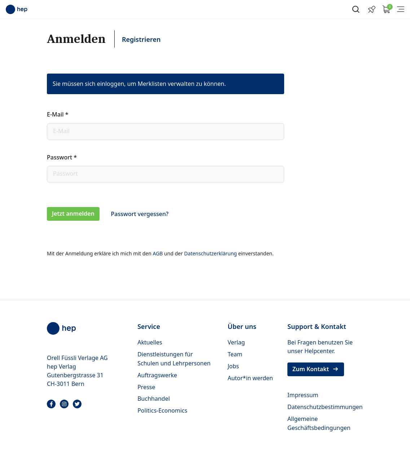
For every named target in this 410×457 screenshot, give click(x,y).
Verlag (236, 342)
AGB (158, 253)
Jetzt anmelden (73, 213)
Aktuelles (149, 342)
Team (235, 354)
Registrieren (141, 39)
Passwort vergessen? (139, 214)
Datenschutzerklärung (211, 253)
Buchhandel (153, 399)
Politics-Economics (162, 410)
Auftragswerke (157, 375)
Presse (146, 387)
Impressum (302, 395)
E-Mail (57, 114)
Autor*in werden (250, 378)
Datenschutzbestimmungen (325, 407)
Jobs (233, 366)
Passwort (62, 157)
